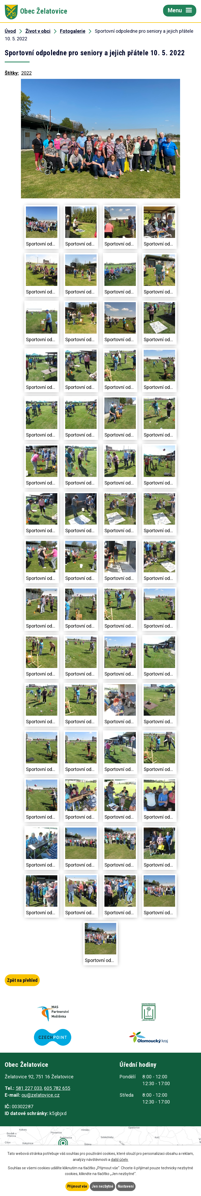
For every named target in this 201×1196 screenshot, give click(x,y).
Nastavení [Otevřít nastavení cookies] (126, 1186)
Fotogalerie (72, 31)
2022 (26, 73)
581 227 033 (29, 1088)
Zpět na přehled (22, 980)
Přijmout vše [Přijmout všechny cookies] (77, 1186)
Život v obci (38, 31)
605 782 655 (57, 1088)
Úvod (10, 31)
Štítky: (12, 73)
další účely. (120, 1159)
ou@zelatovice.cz (40, 1095)
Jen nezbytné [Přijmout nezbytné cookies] (102, 1186)
